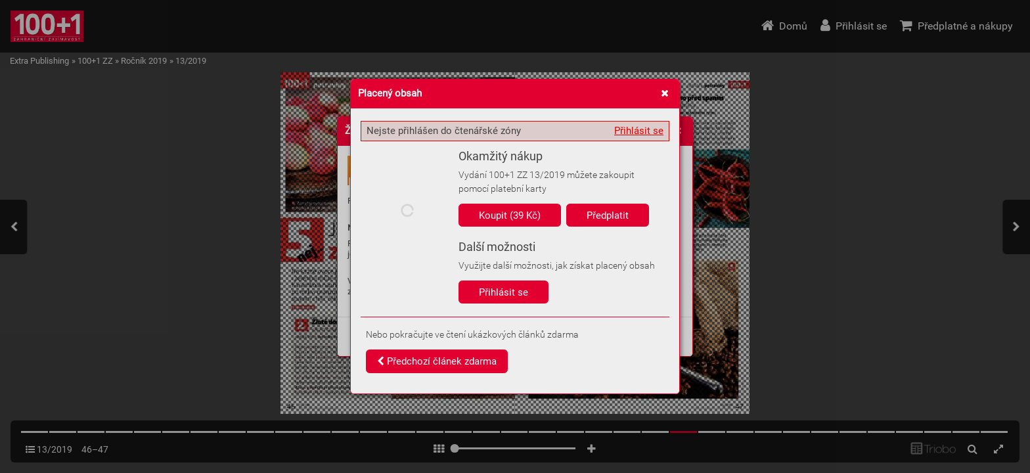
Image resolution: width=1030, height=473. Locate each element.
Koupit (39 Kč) (510, 215)
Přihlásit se (638, 131)
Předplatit (608, 215)
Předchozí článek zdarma (437, 361)
